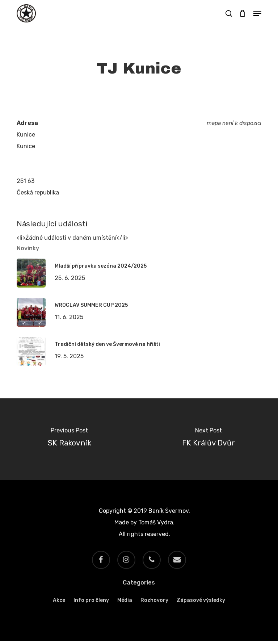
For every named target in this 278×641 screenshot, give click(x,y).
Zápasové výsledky (201, 600)
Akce (59, 600)
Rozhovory (154, 600)
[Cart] (243, 13)
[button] (257, 13)
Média (124, 600)
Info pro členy (91, 600)
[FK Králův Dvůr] (208, 439)
